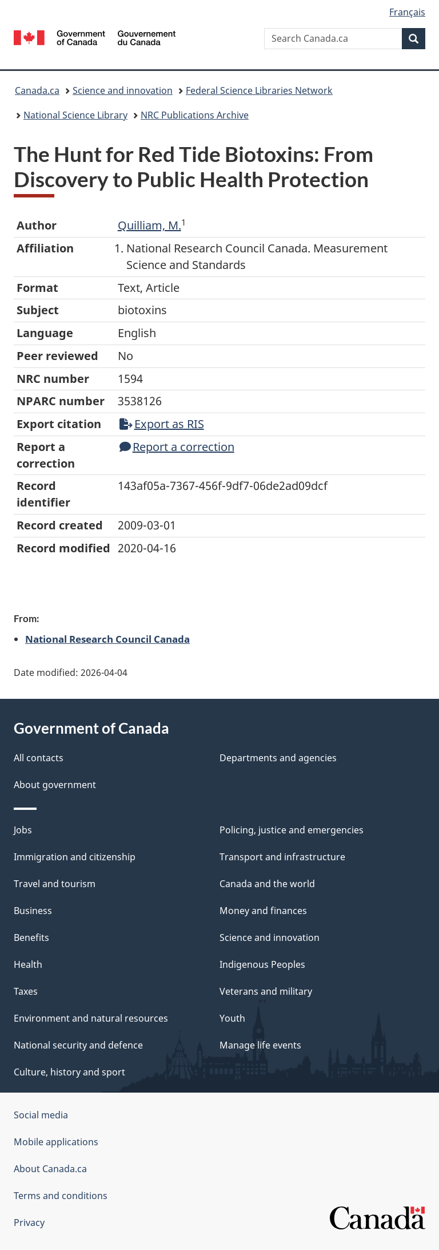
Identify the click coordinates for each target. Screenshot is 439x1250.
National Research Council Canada (107, 639)
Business (33, 910)
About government (55, 784)
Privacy (29, 1222)
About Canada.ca (50, 1168)
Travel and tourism (54, 883)
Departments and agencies (278, 757)
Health (28, 964)
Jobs (23, 830)
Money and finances (263, 910)
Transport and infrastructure (282, 857)
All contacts (38, 757)
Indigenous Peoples (262, 964)
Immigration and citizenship (74, 857)
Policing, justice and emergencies (292, 830)
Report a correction (176, 446)
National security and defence (78, 1045)
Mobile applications (56, 1142)
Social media (41, 1115)
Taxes (26, 991)
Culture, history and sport (69, 1072)
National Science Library (75, 115)
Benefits (31, 937)
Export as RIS (161, 424)
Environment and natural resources (91, 1018)
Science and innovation (123, 90)
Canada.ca (37, 90)
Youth (232, 1018)
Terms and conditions (60, 1195)
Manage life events (260, 1045)
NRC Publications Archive (195, 115)
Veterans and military (266, 991)
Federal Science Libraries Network (259, 90)
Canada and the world (267, 883)
